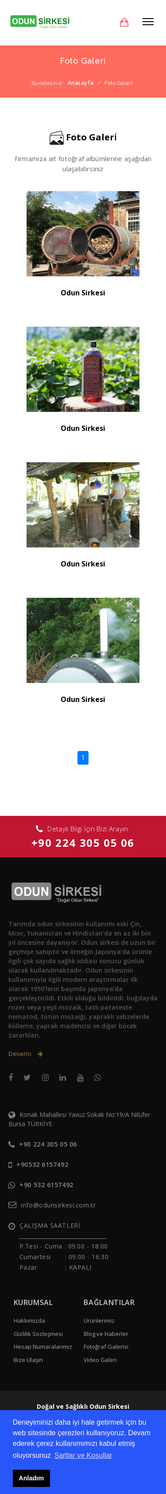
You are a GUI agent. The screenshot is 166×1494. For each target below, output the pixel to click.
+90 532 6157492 (46, 1185)
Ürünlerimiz (99, 1320)
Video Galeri (100, 1360)
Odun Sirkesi (83, 293)
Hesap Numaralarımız (43, 1347)
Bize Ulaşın (28, 1360)
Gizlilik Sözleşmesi (38, 1334)
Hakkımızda (29, 1320)
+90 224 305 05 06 (83, 842)
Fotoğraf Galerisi (106, 1347)
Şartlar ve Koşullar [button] (83, 1455)
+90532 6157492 (42, 1164)
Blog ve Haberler (106, 1334)
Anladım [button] (31, 1478)
